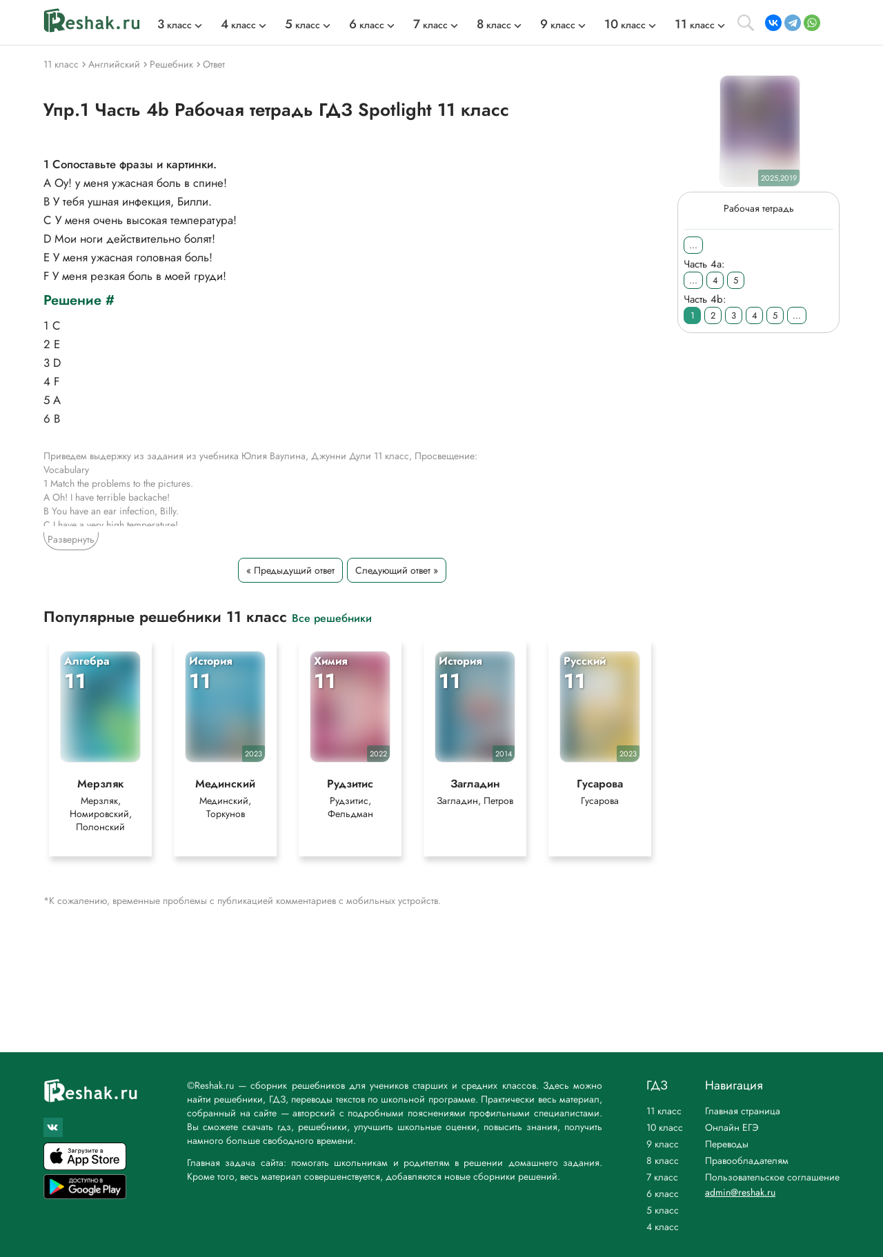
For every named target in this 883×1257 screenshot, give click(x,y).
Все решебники (332, 617)
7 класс (662, 1177)
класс (174, 25)
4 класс (662, 1227)
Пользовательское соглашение (772, 1177)
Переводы (726, 1144)
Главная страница (742, 1111)
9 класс (662, 1144)
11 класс (664, 1111)
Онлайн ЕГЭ (732, 1127)
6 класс (662, 1193)
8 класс (662, 1160)
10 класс (664, 1127)
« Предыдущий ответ (290, 570)
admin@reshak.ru (740, 1192)
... (693, 245)
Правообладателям (746, 1160)
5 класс (662, 1210)
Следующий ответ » (396, 570)
